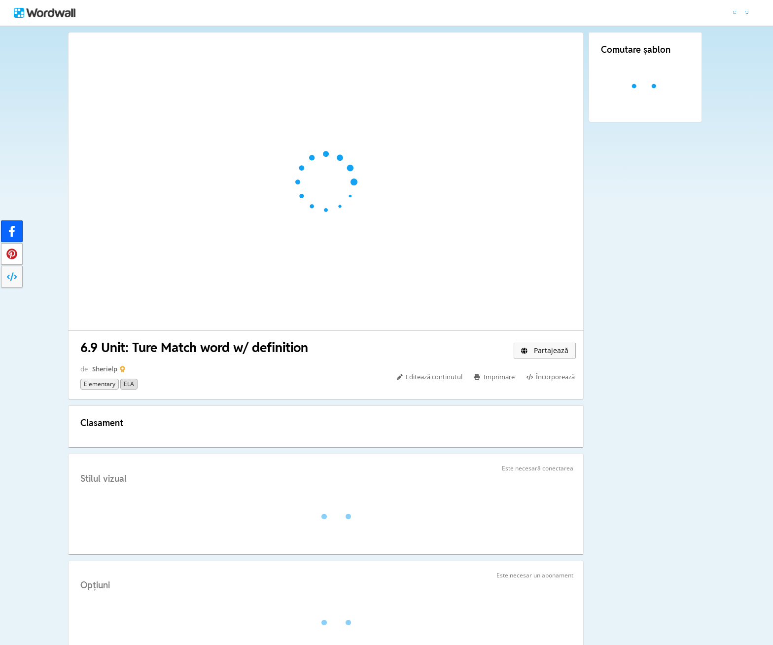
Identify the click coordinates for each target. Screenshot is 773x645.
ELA (129, 384)
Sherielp (104, 368)
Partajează (544, 350)
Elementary (99, 384)
